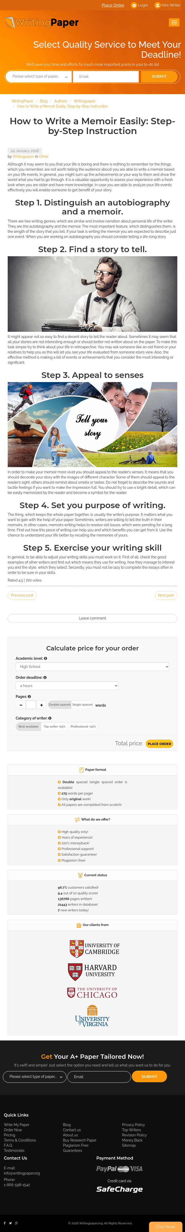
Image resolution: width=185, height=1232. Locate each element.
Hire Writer (171, 5)
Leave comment (92, 618)
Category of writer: (33, 718)
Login (143, 5)
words (100, 705)
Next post (166, 595)
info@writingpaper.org (22, 1173)
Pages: (23, 696)
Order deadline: (31, 677)
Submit (159, 76)
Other (43, 156)
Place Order (113, 5)
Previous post (22, 595)
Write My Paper (23, 1124)
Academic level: (31, 658)
